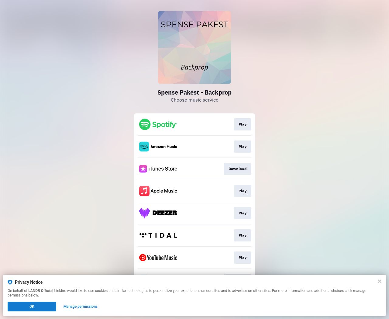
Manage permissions (81, 306)
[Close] (379, 281)
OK (31, 306)
